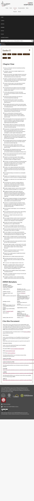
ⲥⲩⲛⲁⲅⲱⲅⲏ (10, 74)
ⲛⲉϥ (14, 198)
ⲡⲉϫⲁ (5, 68)
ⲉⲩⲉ (16, 81)
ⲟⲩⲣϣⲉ (13, 244)
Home (7, 8)
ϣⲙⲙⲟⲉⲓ (18, 151)
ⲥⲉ (5, 96)
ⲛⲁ (20, 93)
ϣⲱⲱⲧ (15, 159)
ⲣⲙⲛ (8, 211)
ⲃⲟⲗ (7, 165)
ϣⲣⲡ (21, 192)
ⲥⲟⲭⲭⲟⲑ (5, 227)
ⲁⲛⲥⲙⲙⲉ (10, 127)
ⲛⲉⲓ (10, 140)
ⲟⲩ (23, 75)
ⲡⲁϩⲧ (6, 186)
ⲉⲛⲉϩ (15, 127)
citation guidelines (27, 331)
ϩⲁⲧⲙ (6, 162)
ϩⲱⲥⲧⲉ (15, 78)
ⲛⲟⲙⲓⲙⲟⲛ (17, 172)
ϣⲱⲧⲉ (12, 214)
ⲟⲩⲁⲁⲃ (20, 134)
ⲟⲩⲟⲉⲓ (9, 271)
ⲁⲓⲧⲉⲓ (13, 219)
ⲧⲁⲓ (17, 189)
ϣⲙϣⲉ (6, 137)
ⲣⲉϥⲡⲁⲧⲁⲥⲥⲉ (8, 185)
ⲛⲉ (7, 200)
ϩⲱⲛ (5, 189)
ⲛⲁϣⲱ (17, 230)
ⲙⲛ (17, 68)
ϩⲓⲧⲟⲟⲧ (17, 219)
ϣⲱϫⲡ (8, 104)
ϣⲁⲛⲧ (6, 122)
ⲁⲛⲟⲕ (5, 117)
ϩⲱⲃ (22, 136)
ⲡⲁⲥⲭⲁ (14, 111)
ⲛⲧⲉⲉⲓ (15, 113)
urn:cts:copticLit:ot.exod (10, 350)
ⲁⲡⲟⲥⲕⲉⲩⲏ (24, 227)
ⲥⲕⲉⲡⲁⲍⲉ (22, 120)
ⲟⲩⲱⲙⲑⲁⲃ (8, 131)
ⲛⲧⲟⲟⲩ (15, 237)
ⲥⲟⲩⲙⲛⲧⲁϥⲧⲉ (19, 87)
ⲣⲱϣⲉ (25, 80)
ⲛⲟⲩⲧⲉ (16, 115)
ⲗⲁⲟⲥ (10, 186)
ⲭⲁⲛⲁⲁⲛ (12, 237)
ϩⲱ (5, 209)
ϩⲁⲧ (9, 220)
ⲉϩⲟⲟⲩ (15, 208)
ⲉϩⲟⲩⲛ (14, 81)
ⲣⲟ (7, 162)
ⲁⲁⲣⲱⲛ (19, 68)
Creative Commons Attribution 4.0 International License (18, 414)
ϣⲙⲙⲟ (10, 251)
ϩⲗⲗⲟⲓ (16, 157)
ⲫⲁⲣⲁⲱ (6, 193)
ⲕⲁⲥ (6, 105)
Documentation (21, 8)
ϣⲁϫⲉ (5, 74)
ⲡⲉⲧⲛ (20, 205)
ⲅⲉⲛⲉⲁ (7, 143)
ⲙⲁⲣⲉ (16, 75)
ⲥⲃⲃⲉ (18, 253)
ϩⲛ (4, 72)
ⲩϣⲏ (14, 191)
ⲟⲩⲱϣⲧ (13, 186)
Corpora (15, 8)
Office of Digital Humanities (11, 389)
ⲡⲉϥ (8, 80)
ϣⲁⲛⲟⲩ (11, 264)
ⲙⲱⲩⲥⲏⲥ (14, 68)
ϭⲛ (12, 149)
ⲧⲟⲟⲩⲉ (25, 108)
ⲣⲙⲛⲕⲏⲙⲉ (23, 115)
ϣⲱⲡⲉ (10, 118)
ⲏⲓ (6, 76)
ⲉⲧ (11, 80)
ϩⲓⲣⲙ (11, 164)
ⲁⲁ (10, 137)
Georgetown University (8, 390)
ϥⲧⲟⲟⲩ (23, 237)
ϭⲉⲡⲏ (7, 213)
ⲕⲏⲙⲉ (6, 69)
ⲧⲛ (12, 71)
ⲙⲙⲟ (10, 69)
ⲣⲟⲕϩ (8, 106)
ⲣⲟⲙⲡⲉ (10, 72)
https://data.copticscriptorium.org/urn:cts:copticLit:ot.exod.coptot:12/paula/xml (18, 369)
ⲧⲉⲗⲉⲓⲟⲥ (9, 83)
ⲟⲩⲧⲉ (14, 234)
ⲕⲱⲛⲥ (6, 89)
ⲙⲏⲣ (20, 108)
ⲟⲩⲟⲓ (18, 264)
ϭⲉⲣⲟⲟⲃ (15, 110)
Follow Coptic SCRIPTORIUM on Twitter (9, 406)
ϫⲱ (8, 69)
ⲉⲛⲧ (22, 244)
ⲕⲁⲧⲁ (5, 76)
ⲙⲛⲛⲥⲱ (14, 125)
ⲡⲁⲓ (6, 138)
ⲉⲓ (4, 122)
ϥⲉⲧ (18, 121)
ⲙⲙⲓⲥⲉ (23, 192)
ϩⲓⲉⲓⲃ (15, 84)
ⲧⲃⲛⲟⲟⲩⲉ (13, 230)
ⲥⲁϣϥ (6, 129)
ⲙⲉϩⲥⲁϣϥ (18, 132)
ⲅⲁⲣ (17, 140)
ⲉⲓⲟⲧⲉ (20, 237)
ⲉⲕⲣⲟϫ (23, 232)
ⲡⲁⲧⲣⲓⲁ (10, 76)
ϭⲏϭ (17, 96)
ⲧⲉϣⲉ (10, 80)
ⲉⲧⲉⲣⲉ (22, 176)
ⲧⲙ (9, 121)
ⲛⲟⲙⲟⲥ (22, 250)
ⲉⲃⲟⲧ (7, 71)
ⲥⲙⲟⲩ (24, 208)
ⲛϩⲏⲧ (7, 94)
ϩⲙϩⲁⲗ (16, 198)
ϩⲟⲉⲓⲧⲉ (19, 214)
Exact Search (3, 44)
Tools (11, 8)
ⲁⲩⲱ (12, 93)
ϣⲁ (23, 105)
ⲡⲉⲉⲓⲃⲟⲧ (13, 75)
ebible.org (28, 315)
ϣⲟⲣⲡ (20, 71)
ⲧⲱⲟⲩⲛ (7, 198)
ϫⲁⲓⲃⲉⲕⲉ (12, 256)
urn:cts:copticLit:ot (11, 352)
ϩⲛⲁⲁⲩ (7, 220)
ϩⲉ (13, 108)
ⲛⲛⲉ (5, 165)
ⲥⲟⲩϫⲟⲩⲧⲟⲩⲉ (19, 146)
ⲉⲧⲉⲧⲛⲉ (5, 84)
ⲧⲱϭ (6, 232)
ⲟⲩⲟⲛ (19, 130)
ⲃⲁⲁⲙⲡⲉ (21, 84)
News (27, 8)
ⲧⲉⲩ (21, 227)
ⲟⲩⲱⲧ (16, 99)
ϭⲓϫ (20, 110)
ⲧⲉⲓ (13, 96)
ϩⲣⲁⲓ (21, 68)
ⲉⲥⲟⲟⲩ (25, 75)
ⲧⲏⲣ (13, 74)
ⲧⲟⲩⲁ (8, 168)
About (19, 11)
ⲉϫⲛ (5, 93)
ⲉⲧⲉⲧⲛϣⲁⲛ (11, 176)
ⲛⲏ (11, 71)
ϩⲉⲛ (10, 97)
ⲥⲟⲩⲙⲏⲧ (9, 75)
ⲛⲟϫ (19, 211)
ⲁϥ (6, 259)
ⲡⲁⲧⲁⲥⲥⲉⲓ (21, 191)
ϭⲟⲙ (6, 242)
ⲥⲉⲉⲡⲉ (15, 105)
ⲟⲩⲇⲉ (19, 99)
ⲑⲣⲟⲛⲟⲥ (16, 193)
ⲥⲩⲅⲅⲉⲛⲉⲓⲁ (10, 159)
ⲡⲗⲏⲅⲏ (11, 121)
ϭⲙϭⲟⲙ (10, 234)
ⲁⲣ (15, 233)
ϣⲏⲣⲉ (17, 74)
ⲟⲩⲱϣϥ (24, 104)
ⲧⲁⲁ (5, 177)
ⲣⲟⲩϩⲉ (12, 90)
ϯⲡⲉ (18, 108)
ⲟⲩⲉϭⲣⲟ (7, 93)
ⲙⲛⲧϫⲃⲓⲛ (16, 83)
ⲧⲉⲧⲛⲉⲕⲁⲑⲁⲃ (9, 130)
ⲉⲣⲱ (5, 170)
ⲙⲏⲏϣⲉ (13, 89)
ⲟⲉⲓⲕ (19, 234)
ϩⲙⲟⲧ (12, 222)
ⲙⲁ (25, 151)
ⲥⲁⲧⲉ (21, 96)
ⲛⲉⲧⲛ (13, 84)
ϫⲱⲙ (11, 125)
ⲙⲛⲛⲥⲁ (11, 241)
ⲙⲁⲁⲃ (5, 239)
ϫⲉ (4, 71)
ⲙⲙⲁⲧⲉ (8, 138)
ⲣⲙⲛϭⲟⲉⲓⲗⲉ (7, 256)
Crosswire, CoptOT (9, 311)
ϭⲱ (12, 234)
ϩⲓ (12, 193)
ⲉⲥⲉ (5, 179)
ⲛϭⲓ (9, 68)
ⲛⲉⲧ (8, 137)
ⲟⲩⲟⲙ (9, 108)
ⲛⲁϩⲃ (8, 216)
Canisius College (10, 391)
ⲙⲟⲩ (17, 200)
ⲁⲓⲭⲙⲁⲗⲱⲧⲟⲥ (7, 195)
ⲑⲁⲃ (13, 149)
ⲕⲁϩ (24, 68)
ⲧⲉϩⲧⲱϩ (12, 229)
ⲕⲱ (10, 169)
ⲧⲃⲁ (12, 227)
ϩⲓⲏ (23, 234)
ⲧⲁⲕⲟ (14, 169)
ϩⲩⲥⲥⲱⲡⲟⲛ (16, 161)
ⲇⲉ (7, 68)
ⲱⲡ (11, 81)
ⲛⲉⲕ (22, 172)
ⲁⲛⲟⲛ (15, 213)
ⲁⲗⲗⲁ (9, 101)
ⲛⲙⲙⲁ (5, 80)
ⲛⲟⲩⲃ (17, 220)
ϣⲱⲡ (12, 253)
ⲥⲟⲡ (21, 161)
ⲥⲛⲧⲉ (10, 93)
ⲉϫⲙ (5, 168)
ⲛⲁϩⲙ (23, 185)
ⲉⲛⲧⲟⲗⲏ (12, 140)
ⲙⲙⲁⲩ (18, 131)
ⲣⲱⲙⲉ (22, 80)
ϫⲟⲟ (15, 177)
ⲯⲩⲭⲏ (15, 131)
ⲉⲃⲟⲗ (10, 84)
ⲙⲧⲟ (19, 222)
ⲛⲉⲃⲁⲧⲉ (6, 72)
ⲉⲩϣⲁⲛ (11, 179)
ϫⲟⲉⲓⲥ (11, 68)
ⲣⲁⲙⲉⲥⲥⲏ (22, 225)
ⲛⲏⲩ (6, 113)
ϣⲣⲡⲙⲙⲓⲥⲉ (6, 114)
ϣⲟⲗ (12, 161)
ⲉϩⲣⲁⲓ (22, 92)
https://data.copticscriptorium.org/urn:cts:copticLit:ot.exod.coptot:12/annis (17, 380)
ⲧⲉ (8, 72)
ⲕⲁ (5, 153)
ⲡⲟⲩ (7, 234)
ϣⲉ (25, 237)
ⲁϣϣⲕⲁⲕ (16, 199)
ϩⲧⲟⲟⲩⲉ (17, 104)
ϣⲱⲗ (14, 223)
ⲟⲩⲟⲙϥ (15, 153)
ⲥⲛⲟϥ (13, 92)
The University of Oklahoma (18, 390)
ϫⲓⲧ (7, 84)
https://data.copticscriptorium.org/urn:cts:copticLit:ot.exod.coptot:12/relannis (18, 373)
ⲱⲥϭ (17, 92)
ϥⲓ (11, 233)
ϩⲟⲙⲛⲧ (15, 253)
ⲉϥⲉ (25, 78)
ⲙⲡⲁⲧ (9, 233)
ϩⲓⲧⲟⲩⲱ (13, 80)
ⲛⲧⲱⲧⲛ (5, 120)
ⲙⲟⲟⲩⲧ (21, 113)
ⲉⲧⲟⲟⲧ (7, 189)
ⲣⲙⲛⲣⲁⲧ (15, 227)
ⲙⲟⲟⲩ (7, 101)
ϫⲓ (21, 75)
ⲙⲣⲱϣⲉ (19, 78)
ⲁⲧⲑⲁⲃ (12, 97)
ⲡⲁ (20, 204)
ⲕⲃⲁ (12, 115)
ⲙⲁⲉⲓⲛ (17, 118)
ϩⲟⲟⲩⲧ (13, 83)
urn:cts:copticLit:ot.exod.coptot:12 (17, 348)
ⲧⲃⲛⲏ (6, 115)
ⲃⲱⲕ (14, 158)
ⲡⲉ (23, 71)
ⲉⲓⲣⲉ (9, 115)
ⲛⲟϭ (13, 199)
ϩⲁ (13, 253)
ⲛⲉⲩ (11, 149)
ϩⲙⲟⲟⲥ (11, 193)
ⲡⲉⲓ (6, 71)
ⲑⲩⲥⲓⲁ (14, 182)
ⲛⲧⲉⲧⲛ (5, 92)
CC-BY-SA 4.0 (22, 293)
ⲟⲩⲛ (18, 185)
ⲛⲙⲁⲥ (18, 84)
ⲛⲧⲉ (5, 118)
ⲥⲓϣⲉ (17, 97)
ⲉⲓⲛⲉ (25, 140)
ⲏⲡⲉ (18, 80)
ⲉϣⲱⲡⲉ (5, 78)
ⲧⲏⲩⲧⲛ (20, 121)
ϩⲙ (22, 68)
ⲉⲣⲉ (15, 108)
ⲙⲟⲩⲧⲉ (13, 134)
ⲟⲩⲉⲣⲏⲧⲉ (22, 101)
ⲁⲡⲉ (18, 101)
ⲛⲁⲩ (9, 90)
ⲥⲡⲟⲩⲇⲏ (9, 111)
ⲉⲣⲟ (9, 87)
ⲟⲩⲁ (18, 75)
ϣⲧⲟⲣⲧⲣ (12, 211)
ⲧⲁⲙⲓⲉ (17, 234)
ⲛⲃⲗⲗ (19, 227)
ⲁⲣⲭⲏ (10, 71)
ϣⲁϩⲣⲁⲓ (14, 87)
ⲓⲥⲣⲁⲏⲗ (20, 74)
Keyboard (2, 43)
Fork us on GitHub (5, 404)
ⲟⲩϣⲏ (15, 96)
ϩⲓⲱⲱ (19, 83)
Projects (15, 11)
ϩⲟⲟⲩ (8, 124)
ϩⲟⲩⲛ (9, 102)
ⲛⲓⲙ (9, 114)
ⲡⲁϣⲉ (11, 191)
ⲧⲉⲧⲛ (6, 85)
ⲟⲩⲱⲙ (22, 93)
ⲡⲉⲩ (8, 102)
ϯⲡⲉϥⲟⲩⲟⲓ (7, 267)
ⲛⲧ (13, 177)
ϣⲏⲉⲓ (13, 195)
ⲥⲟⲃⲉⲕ (10, 78)
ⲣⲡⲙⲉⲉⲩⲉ (16, 124)
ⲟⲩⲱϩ (8, 236)
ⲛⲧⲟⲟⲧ (18, 266)
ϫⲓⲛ (16, 114)
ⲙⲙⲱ (5, 121)
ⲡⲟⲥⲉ (22, 99)
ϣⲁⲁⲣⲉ (8, 122)
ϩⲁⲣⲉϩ (8, 87)
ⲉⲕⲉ (17, 253)
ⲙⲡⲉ (13, 162)
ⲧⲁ (19, 113)
